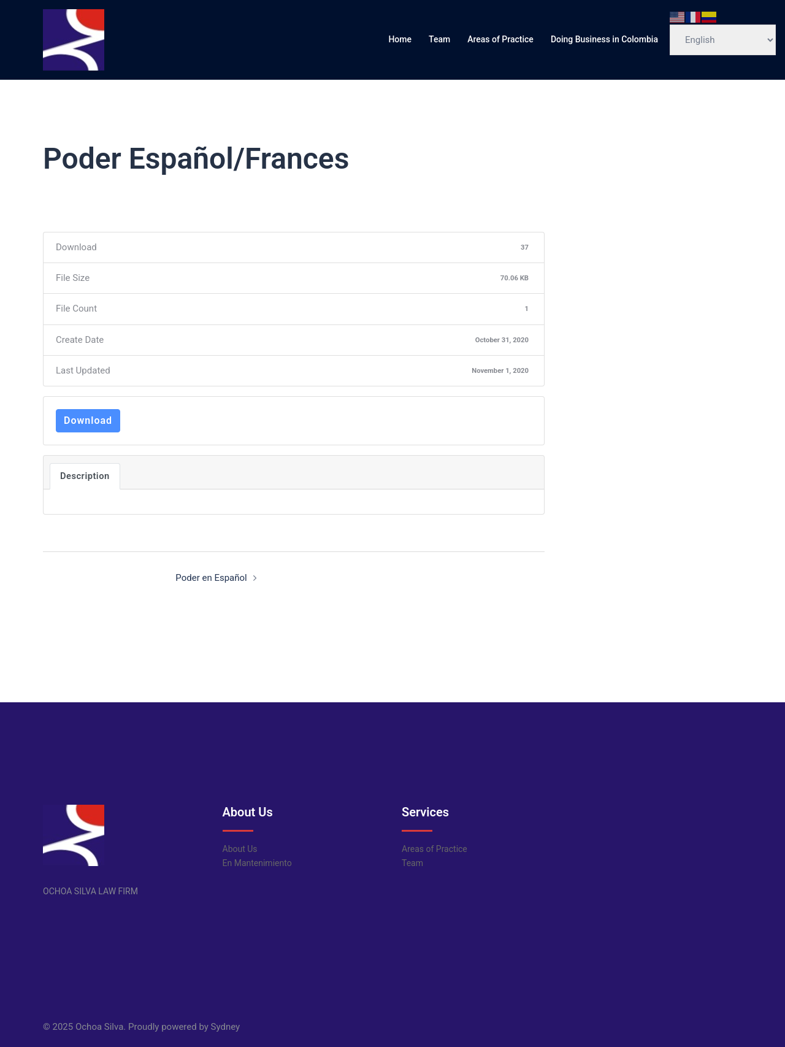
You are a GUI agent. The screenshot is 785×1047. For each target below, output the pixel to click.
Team (439, 39)
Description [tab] (85, 475)
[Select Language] (723, 40)
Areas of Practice (500, 39)
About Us (240, 849)
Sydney (225, 1026)
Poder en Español (211, 577)
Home (400, 39)
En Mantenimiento (257, 863)
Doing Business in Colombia (604, 39)
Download (88, 420)
